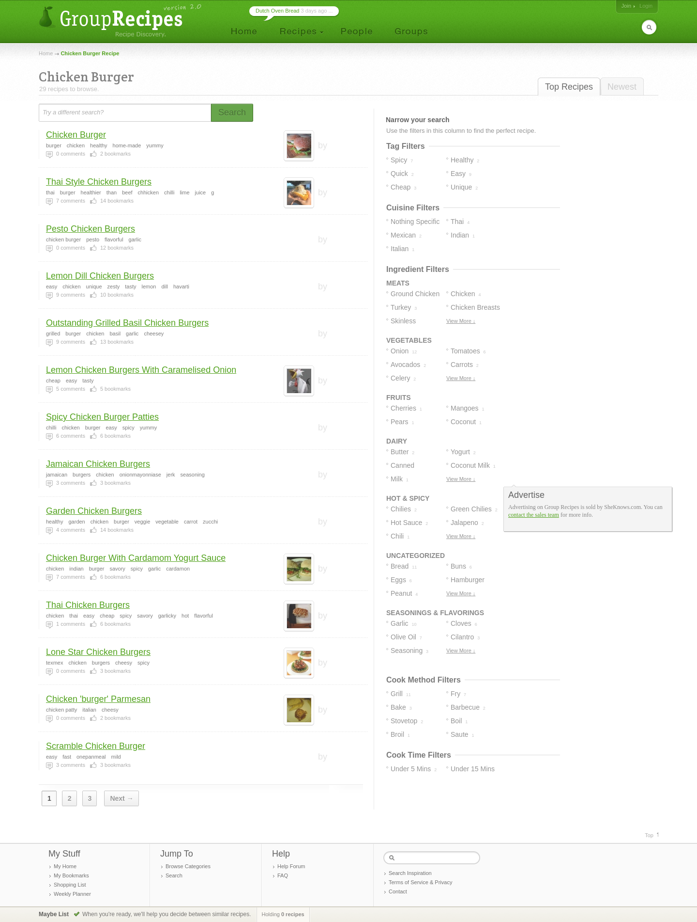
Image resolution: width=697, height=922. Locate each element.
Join (626, 6)
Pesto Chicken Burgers (90, 229)
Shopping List (70, 885)
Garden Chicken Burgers (94, 511)
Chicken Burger (76, 135)
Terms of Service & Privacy (420, 882)
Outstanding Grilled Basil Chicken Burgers (127, 323)
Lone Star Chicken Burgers (98, 652)
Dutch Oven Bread (278, 11)
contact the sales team (533, 514)
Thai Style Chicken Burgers (99, 182)
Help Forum (291, 866)
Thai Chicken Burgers (88, 605)
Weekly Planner (72, 894)
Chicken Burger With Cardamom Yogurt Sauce (136, 558)
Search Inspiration (410, 873)
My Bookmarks (71, 875)
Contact (398, 891)
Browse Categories (188, 866)
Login (645, 6)
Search (174, 875)
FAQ (282, 875)
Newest (621, 87)
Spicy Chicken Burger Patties (102, 417)
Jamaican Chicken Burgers (98, 464)
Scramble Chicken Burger (95, 746)
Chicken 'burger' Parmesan (98, 699)
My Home (65, 866)
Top (649, 835)
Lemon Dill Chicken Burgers (100, 276)
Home (46, 53)
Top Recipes (569, 87)
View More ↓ (460, 321)
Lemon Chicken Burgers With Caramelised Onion (141, 370)
